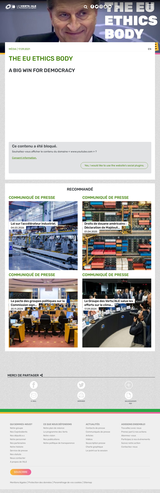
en (149, 49)
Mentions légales (18, 482)
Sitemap (88, 482)
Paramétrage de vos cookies (68, 482)
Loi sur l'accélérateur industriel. (33, 224)
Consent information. (24, 157)
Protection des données (40, 482)
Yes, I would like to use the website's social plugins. (114, 165)
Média (12, 49)
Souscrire (21, 471)
